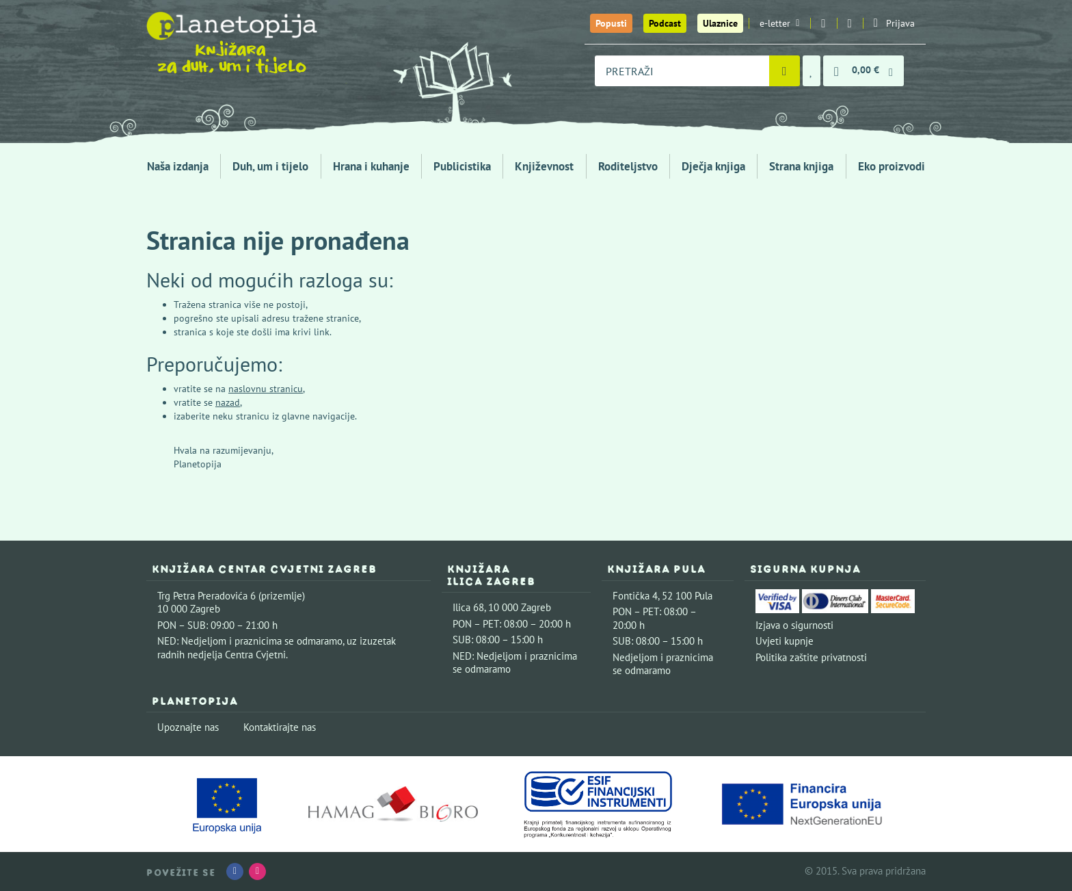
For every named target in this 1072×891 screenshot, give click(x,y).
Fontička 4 (635, 595)
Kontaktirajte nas (279, 727)
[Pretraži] (784, 70)
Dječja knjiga (713, 166)
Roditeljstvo (628, 166)
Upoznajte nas (188, 727)
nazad (227, 402)
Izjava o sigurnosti (794, 625)
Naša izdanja (178, 166)
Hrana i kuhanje (371, 166)
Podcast (665, 23)
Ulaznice (720, 23)
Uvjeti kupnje (784, 640)
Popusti (611, 23)
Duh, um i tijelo (270, 166)
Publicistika (462, 166)
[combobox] (682, 70)
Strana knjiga (801, 166)
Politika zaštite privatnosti (811, 657)
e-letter (779, 23)
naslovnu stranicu (265, 389)
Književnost (544, 166)
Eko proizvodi (891, 166)
